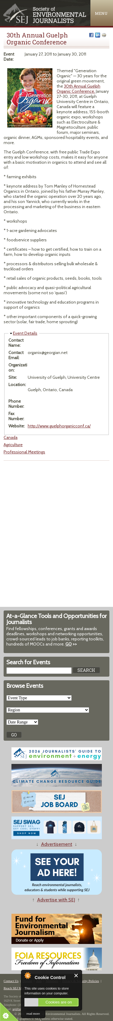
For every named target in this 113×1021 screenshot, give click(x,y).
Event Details (25, 333)
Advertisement (56, 844)
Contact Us (11, 981)
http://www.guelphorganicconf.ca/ (59, 426)
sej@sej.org (19, 1009)
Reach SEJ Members (17, 988)
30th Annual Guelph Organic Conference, (78, 88)
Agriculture (13, 444)
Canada (10, 437)
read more (33, 1013)
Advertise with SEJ (56, 900)
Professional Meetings (24, 452)
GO (68, 644)
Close (76, 976)
